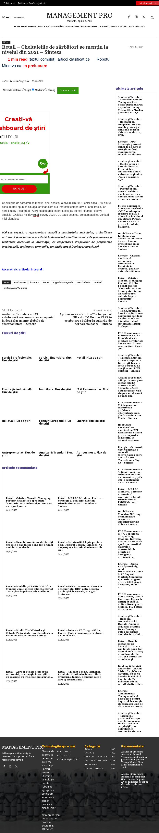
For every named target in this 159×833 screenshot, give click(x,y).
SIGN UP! (19, 188)
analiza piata (19, 282)
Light (28, 90)
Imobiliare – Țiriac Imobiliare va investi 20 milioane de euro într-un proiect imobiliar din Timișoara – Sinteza (130, 241)
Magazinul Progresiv (63, 282)
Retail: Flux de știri (90, 357)
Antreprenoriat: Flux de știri (18, 454)
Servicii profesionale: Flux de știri (17, 359)
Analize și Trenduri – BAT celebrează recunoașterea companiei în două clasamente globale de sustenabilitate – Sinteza (28, 319)
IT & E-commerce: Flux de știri (92, 390)
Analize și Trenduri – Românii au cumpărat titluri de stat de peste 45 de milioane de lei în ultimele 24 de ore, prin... (129, 127)
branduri (34, 282)
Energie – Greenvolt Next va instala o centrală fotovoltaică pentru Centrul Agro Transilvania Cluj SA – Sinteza (130, 455)
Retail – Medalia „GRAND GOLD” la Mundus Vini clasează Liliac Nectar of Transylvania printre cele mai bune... (29, 589)
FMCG (46, 282)
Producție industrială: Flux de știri (17, 390)
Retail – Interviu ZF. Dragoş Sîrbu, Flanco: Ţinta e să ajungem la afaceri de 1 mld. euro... (81, 633)
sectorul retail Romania (15, 287)
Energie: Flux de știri (91, 421)
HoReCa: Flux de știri (16, 421)
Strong (51, 90)
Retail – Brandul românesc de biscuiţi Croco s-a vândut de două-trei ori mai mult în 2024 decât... (29, 545)
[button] (152, 17)
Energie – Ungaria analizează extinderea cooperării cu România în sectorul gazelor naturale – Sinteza (129, 263)
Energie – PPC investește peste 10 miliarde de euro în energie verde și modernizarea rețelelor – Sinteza (129, 148)
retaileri (97, 282)
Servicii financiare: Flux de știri (55, 359)
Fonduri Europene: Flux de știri (55, 422)
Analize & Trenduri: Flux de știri (56, 454)
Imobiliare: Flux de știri (55, 389)
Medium (39, 90)
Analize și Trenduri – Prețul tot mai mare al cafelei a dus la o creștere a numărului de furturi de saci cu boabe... (130, 193)
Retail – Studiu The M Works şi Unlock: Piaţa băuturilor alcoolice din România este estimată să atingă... (29, 633)
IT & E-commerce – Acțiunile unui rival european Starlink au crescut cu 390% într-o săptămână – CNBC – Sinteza (130, 476)
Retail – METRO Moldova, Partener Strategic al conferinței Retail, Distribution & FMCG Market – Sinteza (80, 502)
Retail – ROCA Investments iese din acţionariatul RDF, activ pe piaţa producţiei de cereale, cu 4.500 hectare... (80, 590)
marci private (83, 282)
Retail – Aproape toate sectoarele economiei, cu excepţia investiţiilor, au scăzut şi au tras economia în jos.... (30, 674)
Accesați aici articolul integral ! (22, 269)
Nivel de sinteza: (12, 90)
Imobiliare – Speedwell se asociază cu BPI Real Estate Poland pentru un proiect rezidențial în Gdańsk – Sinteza (130, 432)
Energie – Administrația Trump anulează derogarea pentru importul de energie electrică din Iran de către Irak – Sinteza (130, 699)
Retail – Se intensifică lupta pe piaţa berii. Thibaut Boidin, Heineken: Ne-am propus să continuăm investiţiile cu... (80, 546)
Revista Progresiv (19, 81)
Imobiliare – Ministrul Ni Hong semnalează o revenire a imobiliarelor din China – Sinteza (129, 518)
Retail (6, 42)
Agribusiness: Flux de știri (91, 454)
